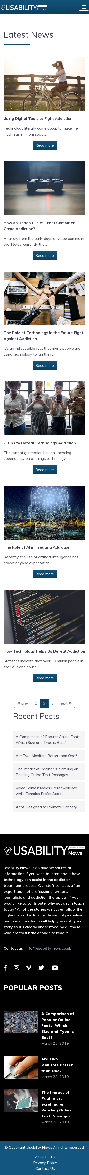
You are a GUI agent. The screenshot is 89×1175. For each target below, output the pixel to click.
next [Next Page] (66, 703)
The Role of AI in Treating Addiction (37, 547)
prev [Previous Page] (23, 703)
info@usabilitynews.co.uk (48, 948)
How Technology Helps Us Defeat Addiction (44, 651)
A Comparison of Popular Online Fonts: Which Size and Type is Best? (57, 1025)
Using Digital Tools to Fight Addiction (38, 118)
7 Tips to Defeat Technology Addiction (40, 442)
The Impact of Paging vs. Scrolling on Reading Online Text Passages (56, 1104)
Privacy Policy (45, 1162)
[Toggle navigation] (84, 7)
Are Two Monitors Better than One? (46, 755)
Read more (44, 145)
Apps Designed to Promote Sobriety (46, 806)
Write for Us (45, 1157)
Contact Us (45, 1168)
